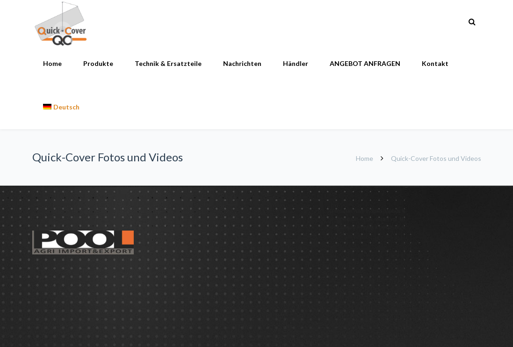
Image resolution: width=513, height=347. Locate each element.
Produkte (98, 63)
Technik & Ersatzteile (168, 63)
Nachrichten (242, 63)
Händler (295, 63)
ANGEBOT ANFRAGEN (365, 63)
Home (52, 63)
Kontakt (435, 63)
